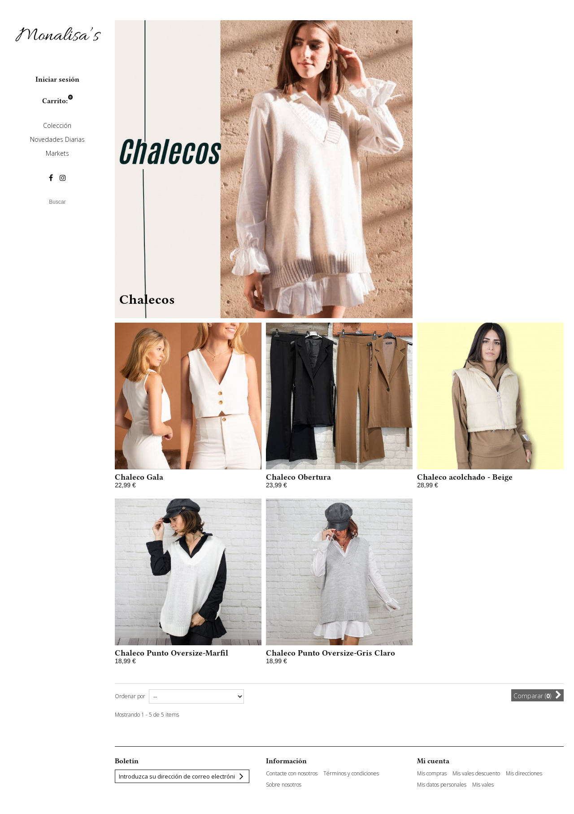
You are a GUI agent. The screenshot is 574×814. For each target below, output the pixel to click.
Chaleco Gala (139, 477)
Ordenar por (130, 696)
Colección (57, 125)
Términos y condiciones (351, 773)
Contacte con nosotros (291, 773)
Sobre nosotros (283, 784)
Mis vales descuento (476, 773)
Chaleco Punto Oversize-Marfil (171, 652)
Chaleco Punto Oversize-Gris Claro (330, 652)
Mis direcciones (524, 773)
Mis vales (483, 784)
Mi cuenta (433, 761)
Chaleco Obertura (298, 477)
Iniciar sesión (57, 79)
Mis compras (432, 773)
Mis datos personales (441, 784)
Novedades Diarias (57, 139)
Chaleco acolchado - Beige (465, 477)
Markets (57, 153)
